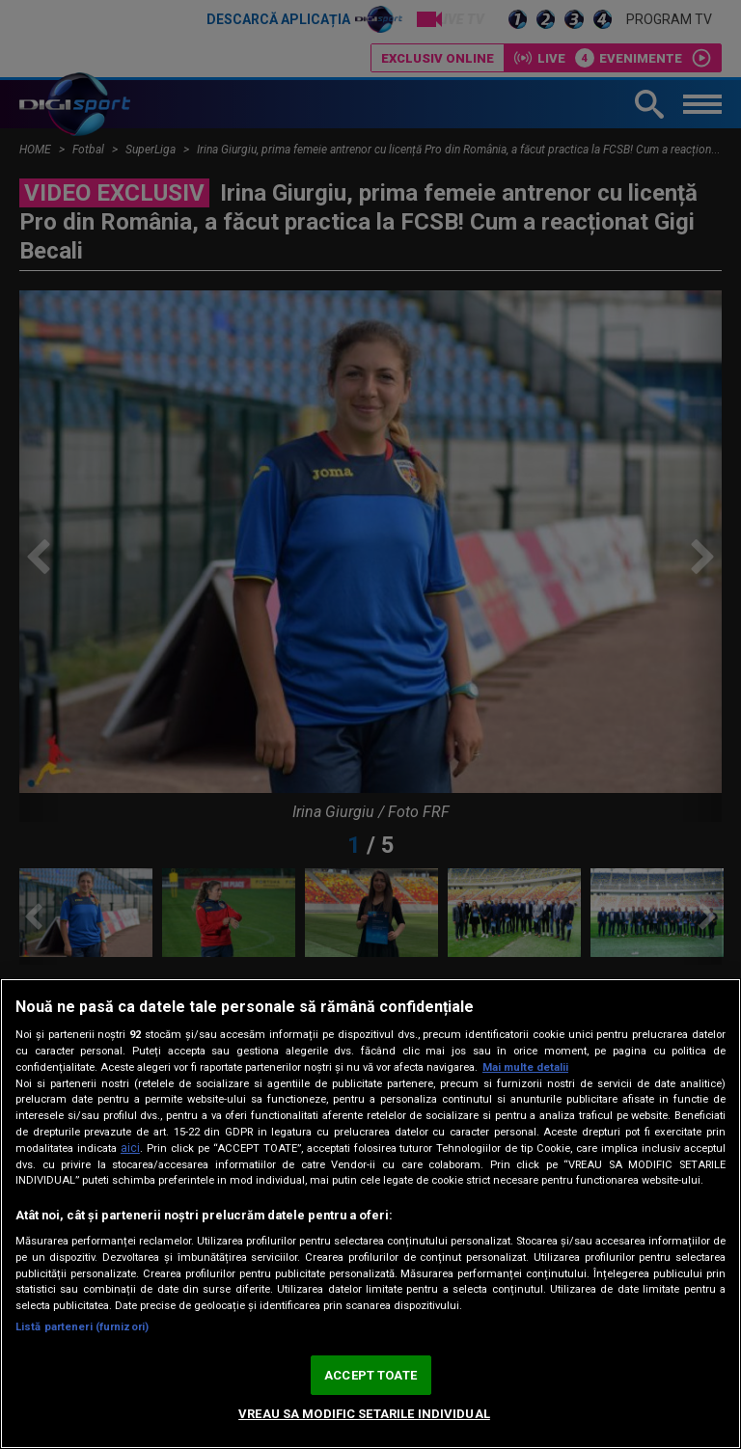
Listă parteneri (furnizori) (82, 1327)
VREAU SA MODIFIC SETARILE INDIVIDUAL (364, 1414)
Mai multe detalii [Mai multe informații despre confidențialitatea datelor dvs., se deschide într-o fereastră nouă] (525, 1067)
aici (130, 1148)
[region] (370, 1213)
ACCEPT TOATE (370, 1375)
